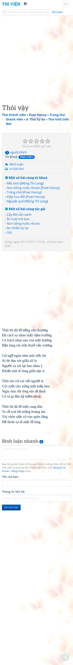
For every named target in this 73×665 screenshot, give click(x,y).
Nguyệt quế (15, 201)
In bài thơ (17, 169)
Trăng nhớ (14, 192)
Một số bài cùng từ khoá (26, 178)
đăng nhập (17, 471)
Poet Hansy (50, 188)
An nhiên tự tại (17, 228)
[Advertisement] (36, 58)
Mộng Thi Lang (31, 183)
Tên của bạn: (10, 477)
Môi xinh (13, 183)
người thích (16, 152)
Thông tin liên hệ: (13, 492)
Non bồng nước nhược (23, 188)
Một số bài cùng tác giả (25, 209)
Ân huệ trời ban (18, 219)
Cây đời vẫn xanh (19, 214)
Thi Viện (11, 4)
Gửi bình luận (11, 507)
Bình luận (17, 164)
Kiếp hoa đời (16, 197)
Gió (9, 232)
